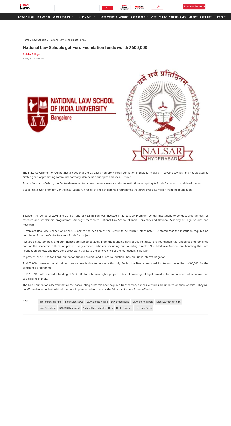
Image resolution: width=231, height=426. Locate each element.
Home (26, 39)
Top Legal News (143, 308)
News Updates (108, 16)
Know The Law (158, 16)
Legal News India (47, 308)
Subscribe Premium (194, 6)
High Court (85, 16)
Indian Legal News (74, 301)
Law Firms (207, 16)
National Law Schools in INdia (98, 308)
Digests (193, 16)
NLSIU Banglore (124, 308)
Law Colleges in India (97, 301)
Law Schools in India (143, 301)
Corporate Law (177, 16)
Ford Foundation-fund (50, 301)
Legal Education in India (168, 301)
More (221, 16)
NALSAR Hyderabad (69, 308)
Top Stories (43, 16)
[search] (76, 8)
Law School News (120, 301)
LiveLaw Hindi (26, 16)
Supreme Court (61, 16)
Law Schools (139, 16)
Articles (124, 16)
